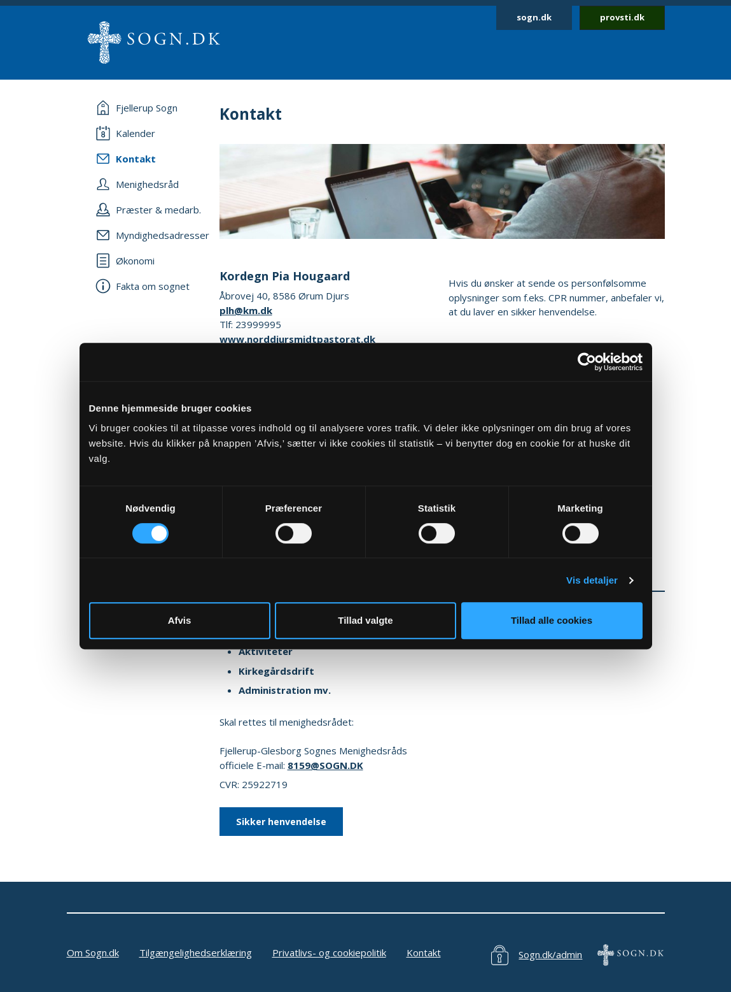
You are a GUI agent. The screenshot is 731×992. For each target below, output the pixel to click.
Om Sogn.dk (93, 952)
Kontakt (424, 952)
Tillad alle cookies (551, 620)
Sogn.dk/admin (550, 954)
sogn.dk (534, 17)
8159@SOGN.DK (325, 765)
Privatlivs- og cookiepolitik (329, 952)
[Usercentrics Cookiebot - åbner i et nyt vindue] (587, 361)
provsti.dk (622, 17)
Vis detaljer (592, 580)
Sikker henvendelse (281, 822)
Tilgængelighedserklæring (195, 952)
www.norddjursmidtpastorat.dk (297, 339)
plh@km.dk (245, 310)
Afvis (179, 620)
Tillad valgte (365, 620)
